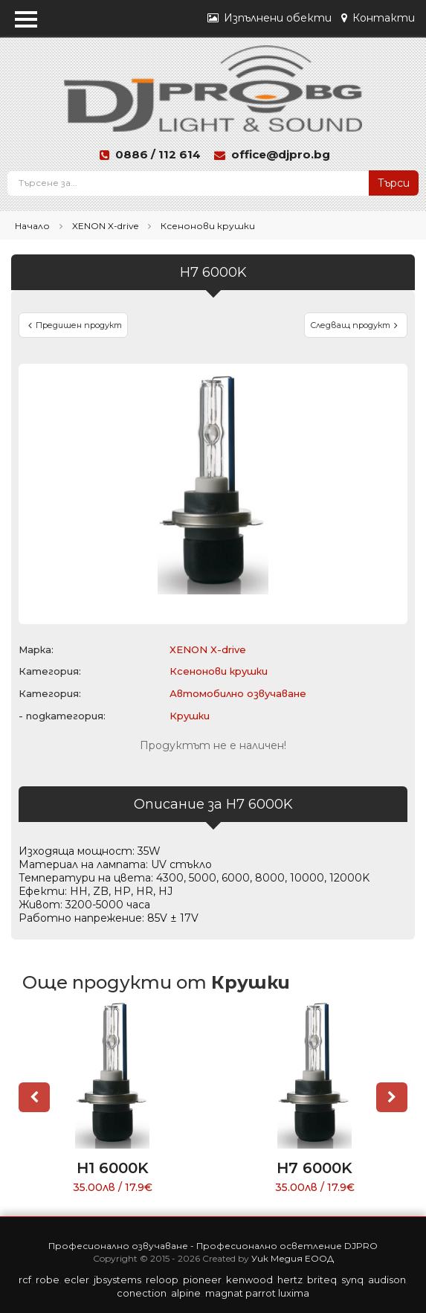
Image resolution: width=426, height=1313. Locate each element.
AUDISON (387, 1279)
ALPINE (186, 1293)
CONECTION (142, 1293)
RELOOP (162, 1279)
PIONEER (202, 1279)
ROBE (47, 1279)
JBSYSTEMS (117, 1279)
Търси (394, 183)
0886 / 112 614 (158, 154)
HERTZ (290, 1279)
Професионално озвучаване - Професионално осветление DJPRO (213, 1245)
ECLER (76, 1279)
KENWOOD (249, 1279)
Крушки (190, 716)
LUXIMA (293, 1293)
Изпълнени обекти (269, 18)
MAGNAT (224, 1293)
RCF (25, 1279)
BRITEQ (322, 1279)
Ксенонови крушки (208, 225)
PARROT (260, 1293)
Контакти (378, 18)
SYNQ (352, 1279)
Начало (32, 225)
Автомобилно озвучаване (238, 693)
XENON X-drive (105, 225)
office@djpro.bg (280, 154)
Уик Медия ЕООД (292, 1258)
